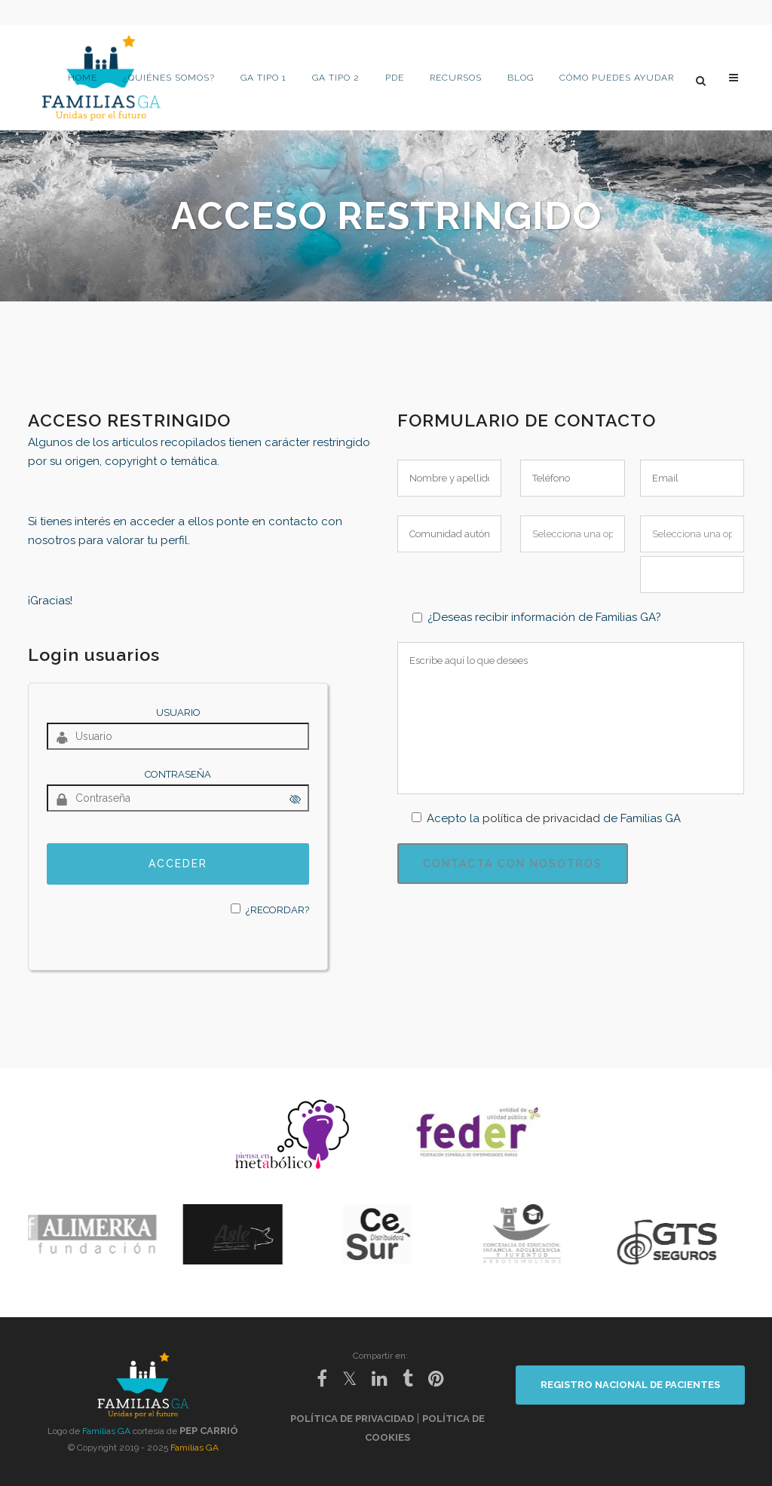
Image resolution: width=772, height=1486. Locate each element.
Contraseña (178, 774)
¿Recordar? (277, 910)
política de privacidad (541, 818)
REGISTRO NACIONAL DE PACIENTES (630, 1384)
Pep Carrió (208, 1430)
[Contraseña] (178, 798)
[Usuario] (178, 736)
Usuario (178, 712)
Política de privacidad (352, 1418)
